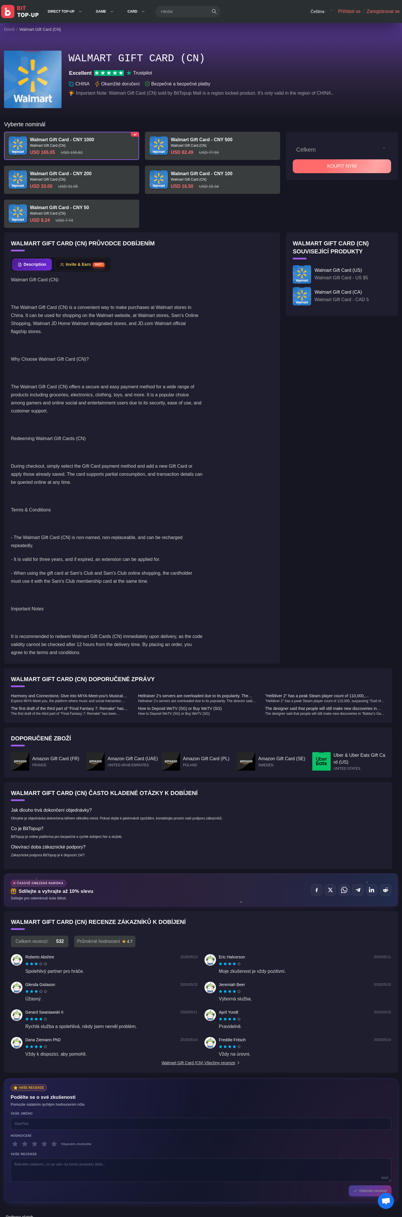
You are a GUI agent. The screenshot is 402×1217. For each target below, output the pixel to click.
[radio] (27, 964)
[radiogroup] (36, 964)
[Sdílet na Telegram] (358, 890)
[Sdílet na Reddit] (385, 890)
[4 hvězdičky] (44, 1144)
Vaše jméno (22, 1113)
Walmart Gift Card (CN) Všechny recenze (201, 1063)
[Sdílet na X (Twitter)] (330, 890)
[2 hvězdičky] (24, 1144)
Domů (9, 29)
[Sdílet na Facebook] (316, 890)
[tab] (32, 264)
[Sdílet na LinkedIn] (372, 890)
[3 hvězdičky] (34, 1144)
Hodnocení (21, 1135)
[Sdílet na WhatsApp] (344, 890)
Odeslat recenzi (370, 1191)
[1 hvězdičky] (15, 1144)
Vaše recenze (24, 1154)
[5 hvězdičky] (54, 1144)
